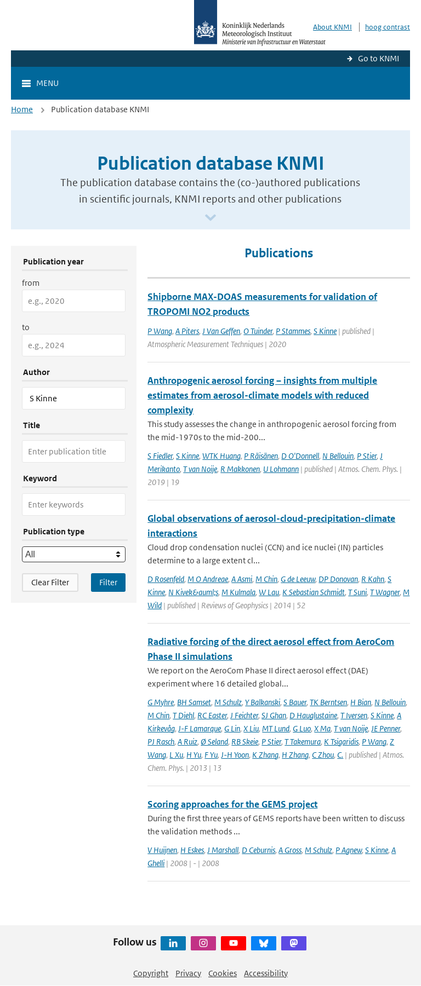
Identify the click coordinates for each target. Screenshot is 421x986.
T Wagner (385, 592)
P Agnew (348, 850)
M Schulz (228, 702)
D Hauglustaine (313, 715)
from (30, 283)
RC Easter (212, 715)
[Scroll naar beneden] (210, 218)
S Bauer (294, 702)
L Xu (176, 754)
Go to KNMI (378, 58)
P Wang (159, 331)
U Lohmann (281, 469)
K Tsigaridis (341, 741)
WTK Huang (221, 456)
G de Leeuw (298, 579)
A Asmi (241, 579)
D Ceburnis (258, 850)
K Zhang (265, 754)
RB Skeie (244, 741)
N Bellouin (338, 456)
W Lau (269, 592)
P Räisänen (261, 456)
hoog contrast (387, 27)
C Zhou (323, 754)
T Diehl (183, 715)
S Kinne (325, 331)
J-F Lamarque (199, 728)
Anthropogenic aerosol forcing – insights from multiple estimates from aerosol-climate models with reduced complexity (262, 395)
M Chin (266, 579)
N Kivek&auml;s (193, 592)
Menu (47, 83)
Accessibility (266, 973)
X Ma (322, 728)
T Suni (357, 592)
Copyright (150, 973)
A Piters (187, 331)
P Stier (367, 456)
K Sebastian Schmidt (313, 592)
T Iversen (353, 715)
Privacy (188, 973)
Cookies (222, 973)
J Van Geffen (221, 331)
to (26, 327)
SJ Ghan (273, 715)
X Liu (251, 728)
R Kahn (372, 579)
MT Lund (275, 728)
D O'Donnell (300, 456)
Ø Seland (214, 741)
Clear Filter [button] (50, 582)
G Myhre (160, 702)
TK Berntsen (328, 702)
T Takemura (303, 741)
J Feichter (244, 715)
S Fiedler (160, 456)
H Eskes (192, 850)
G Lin (232, 728)
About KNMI (332, 27)
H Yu (193, 754)
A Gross (289, 850)
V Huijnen (162, 850)
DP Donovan (338, 579)
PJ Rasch (160, 741)
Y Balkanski (262, 702)
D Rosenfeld (165, 579)
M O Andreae (207, 579)
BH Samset (194, 702)
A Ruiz (187, 741)
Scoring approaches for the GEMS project (232, 804)
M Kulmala (238, 592)
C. (340, 754)
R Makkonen (240, 469)
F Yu (211, 754)
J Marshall (222, 850)
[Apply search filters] (108, 582)
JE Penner (385, 728)
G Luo (302, 728)
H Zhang (295, 754)
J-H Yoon (235, 754)
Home (22, 109)
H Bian (360, 702)
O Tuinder (257, 331)
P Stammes (293, 331)
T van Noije (200, 469)
